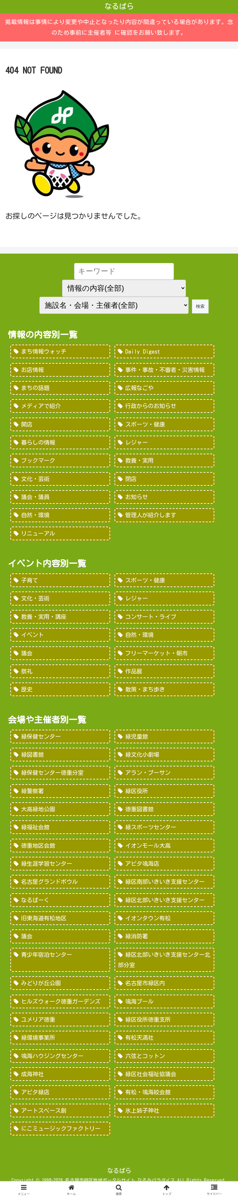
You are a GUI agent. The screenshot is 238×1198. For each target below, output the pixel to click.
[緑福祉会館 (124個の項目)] (60, 832)
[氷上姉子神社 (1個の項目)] (164, 1118)
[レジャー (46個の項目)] (164, 444)
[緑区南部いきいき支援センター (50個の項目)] (164, 887)
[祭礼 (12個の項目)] (60, 674)
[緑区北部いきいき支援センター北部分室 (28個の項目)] (164, 965)
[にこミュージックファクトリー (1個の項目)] (60, 1136)
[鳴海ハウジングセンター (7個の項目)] (60, 1063)
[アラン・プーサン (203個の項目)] (164, 777)
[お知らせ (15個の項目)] (164, 499)
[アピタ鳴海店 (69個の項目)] (164, 868)
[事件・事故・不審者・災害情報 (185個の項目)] (164, 370)
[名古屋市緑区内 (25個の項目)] (164, 990)
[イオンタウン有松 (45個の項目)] (164, 924)
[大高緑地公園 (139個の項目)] (60, 814)
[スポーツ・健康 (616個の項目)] (164, 582)
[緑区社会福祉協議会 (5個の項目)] (164, 1081)
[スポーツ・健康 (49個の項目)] (164, 425)
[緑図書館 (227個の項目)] (60, 758)
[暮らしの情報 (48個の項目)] (60, 444)
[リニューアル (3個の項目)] (60, 536)
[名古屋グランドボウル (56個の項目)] (60, 887)
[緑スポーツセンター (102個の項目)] (164, 832)
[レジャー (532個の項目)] (164, 601)
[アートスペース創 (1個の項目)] (60, 1118)
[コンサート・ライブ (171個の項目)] (164, 619)
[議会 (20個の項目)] (60, 656)
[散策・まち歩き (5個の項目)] (164, 693)
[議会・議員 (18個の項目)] (60, 499)
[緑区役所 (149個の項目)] (164, 795)
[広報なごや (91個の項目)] (164, 388)
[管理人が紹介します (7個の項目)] (164, 517)
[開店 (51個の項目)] (60, 425)
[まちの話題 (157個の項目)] (60, 388)
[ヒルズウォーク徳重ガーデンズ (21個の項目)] (60, 1008)
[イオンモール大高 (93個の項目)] (164, 850)
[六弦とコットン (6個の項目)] (164, 1063)
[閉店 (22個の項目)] (164, 480)
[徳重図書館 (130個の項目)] (164, 814)
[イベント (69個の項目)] (60, 638)
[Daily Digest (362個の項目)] (164, 352)
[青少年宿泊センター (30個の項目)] (60, 965)
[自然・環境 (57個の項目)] (164, 638)
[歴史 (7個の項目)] (60, 693)
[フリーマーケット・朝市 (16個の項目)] (164, 656)
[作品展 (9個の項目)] (164, 674)
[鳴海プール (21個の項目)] (164, 1008)
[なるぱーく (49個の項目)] (60, 905)
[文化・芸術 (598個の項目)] (60, 601)
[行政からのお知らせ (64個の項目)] (164, 407)
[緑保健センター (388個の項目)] (60, 740)
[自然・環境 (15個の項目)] (60, 517)
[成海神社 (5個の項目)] (60, 1081)
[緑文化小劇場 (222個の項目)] (164, 758)
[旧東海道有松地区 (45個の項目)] (60, 924)
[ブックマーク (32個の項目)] (60, 462)
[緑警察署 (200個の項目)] (60, 795)
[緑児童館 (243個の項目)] (164, 740)
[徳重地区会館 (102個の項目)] (60, 850)
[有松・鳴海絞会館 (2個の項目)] (164, 1100)
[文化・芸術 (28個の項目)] (60, 480)
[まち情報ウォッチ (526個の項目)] (60, 352)
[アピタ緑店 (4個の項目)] (60, 1100)
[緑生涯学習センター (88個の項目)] (60, 868)
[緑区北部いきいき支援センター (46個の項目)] (164, 905)
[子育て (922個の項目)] (60, 582)
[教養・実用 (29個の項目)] (164, 462)
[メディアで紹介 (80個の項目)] (60, 407)
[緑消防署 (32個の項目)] (164, 942)
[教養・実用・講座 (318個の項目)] (60, 619)
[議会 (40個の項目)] (60, 942)
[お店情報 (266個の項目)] (60, 370)
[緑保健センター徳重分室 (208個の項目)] (60, 777)
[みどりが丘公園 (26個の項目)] (60, 990)
